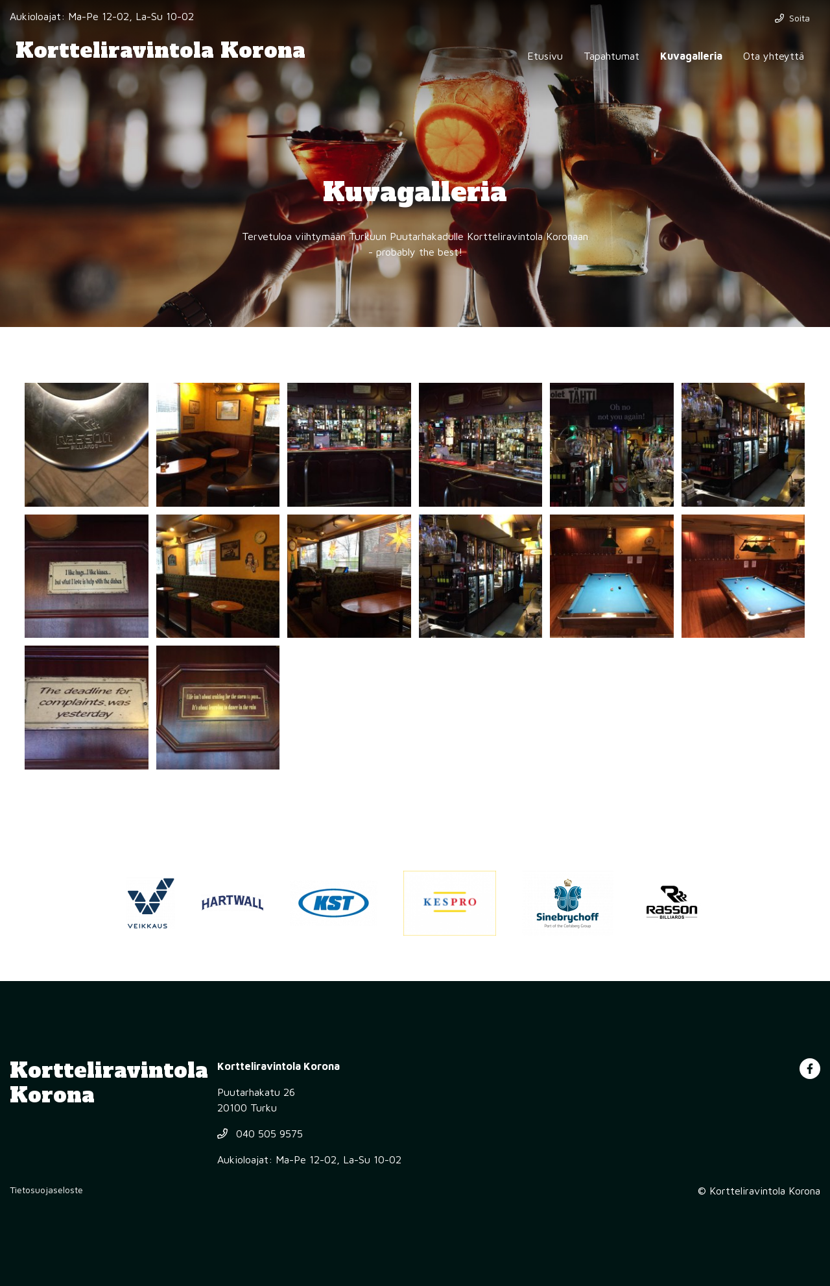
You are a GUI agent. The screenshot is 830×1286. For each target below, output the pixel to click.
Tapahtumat (611, 56)
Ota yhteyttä (773, 56)
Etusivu (545, 56)
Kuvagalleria (691, 56)
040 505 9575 (260, 1133)
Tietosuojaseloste (46, 1189)
